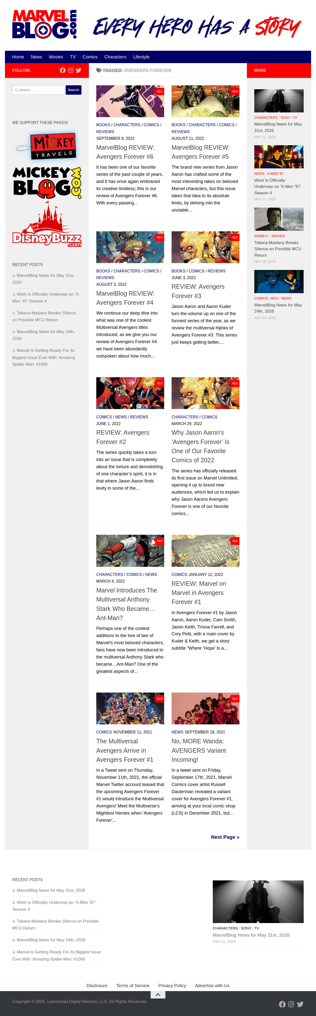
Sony (285, 118)
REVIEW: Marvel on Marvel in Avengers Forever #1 (199, 593)
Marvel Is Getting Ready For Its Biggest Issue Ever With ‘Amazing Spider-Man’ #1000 (43, 357)
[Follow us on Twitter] (78, 70)
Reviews (105, 132)
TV (73, 56)
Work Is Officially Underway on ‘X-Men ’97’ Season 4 (277, 186)
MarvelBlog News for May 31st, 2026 (51, 890)
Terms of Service (133, 985)
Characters (115, 56)
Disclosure (96, 985)
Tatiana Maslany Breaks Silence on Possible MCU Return (277, 249)
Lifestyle (141, 56)
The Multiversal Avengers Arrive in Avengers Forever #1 (125, 750)
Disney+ (261, 236)
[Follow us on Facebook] (63, 70)
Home (18, 56)
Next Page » (225, 837)
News (36, 56)
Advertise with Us (212, 985)
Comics (90, 56)
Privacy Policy (172, 985)
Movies (56, 56)
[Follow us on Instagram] (71, 70)
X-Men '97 (275, 174)
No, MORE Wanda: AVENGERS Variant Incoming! (199, 750)
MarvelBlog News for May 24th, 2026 (51, 940)
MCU (274, 298)
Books (103, 125)
